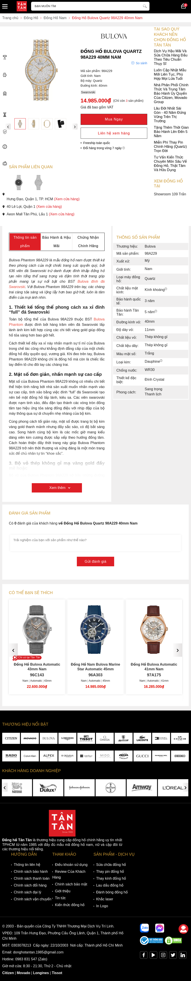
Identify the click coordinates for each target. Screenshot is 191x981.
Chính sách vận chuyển (32, 899)
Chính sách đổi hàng (30, 885)
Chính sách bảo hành (31, 871)
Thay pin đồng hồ (110, 871)
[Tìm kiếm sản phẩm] (90, 6)
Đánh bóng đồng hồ (112, 892)
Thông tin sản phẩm (25, 242)
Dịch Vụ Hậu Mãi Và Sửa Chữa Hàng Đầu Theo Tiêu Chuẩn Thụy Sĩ (94, 57)
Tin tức (60, 898)
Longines (41, 973)
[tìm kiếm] (145, 5)
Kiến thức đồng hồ (69, 905)
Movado (23, 973)
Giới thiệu (62, 891)
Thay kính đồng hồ (111, 878)
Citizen (8, 973)
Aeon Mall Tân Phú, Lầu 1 (38, 214)
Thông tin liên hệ (27, 865)
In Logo (102, 906)
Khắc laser (104, 899)
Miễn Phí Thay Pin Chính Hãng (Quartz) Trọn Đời (94, 146)
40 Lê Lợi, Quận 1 (32, 206)
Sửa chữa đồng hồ (111, 865)
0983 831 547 (26, 959)
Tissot (57, 973)
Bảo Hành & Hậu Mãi (56, 242)
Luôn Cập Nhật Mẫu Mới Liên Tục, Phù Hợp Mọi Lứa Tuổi (94, 74)
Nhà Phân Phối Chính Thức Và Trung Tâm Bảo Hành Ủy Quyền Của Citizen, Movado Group (95, 93)
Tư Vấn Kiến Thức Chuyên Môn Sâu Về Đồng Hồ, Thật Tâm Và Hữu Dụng (94, 163)
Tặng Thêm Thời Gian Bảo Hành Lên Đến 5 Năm (95, 132)
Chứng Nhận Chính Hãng (88, 242)
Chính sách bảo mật (71, 884)
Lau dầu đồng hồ (109, 885)
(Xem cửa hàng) (67, 199)
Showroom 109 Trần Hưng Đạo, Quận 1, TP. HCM (94, 196)
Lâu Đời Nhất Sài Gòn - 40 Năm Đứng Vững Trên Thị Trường (94, 114)
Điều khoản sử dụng (71, 865)
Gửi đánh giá (95, 561)
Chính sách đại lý (27, 892)
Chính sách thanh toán (32, 878)
